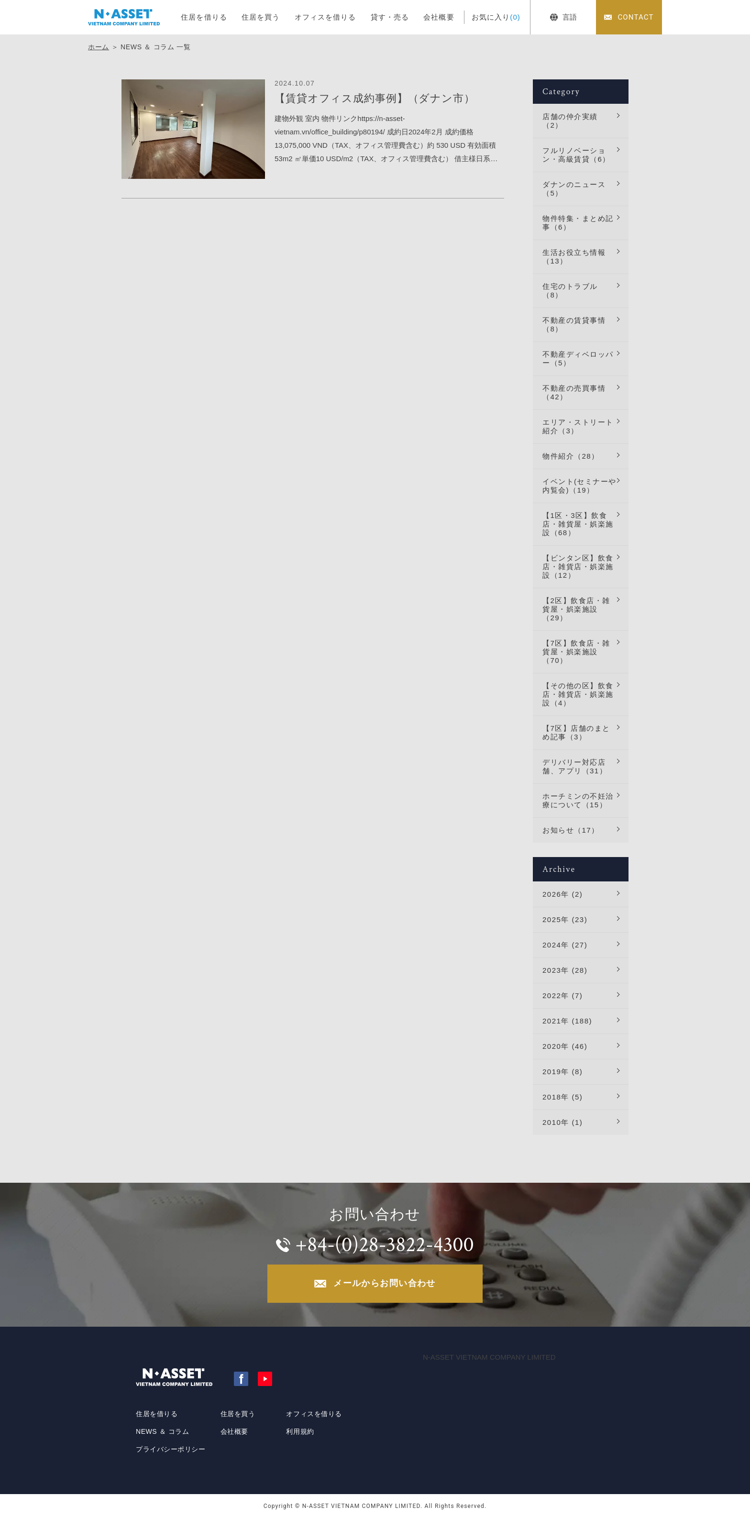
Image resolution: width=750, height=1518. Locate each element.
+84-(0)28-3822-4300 (384, 1244)
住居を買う (261, 17)
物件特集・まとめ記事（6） (578, 222)
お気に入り (496, 17)
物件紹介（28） (570, 456)
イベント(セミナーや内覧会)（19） (579, 485)
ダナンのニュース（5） (574, 188)
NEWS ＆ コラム (162, 1431)
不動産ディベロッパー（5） (578, 358)
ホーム (98, 47)
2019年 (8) (562, 1071)
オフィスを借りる (325, 17)
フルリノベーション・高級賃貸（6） (576, 154)
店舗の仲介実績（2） (570, 120)
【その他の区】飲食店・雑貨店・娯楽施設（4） (578, 694)
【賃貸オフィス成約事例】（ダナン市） (375, 98)
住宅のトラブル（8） (570, 290)
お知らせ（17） (570, 830)
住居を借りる (204, 17)
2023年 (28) (564, 970)
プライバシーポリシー (171, 1449)
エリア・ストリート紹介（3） (578, 426)
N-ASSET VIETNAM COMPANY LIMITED (489, 1357)
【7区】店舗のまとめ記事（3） (576, 732)
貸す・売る (390, 17)
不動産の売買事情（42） (574, 392)
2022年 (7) (562, 995)
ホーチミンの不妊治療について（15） (578, 800)
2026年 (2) (562, 894)
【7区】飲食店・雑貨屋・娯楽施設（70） (576, 651)
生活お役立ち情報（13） (574, 256)
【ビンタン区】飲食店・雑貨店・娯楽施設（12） (578, 566)
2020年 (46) (564, 1046)
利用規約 (300, 1431)
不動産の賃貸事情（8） (574, 324)
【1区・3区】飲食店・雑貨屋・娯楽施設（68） (578, 524)
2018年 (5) (562, 1097)
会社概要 (438, 17)
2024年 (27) (564, 945)
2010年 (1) (562, 1122)
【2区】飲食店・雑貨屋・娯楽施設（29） (576, 609)
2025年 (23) (564, 919)
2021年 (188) (567, 1021)
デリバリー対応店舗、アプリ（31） (574, 766)
